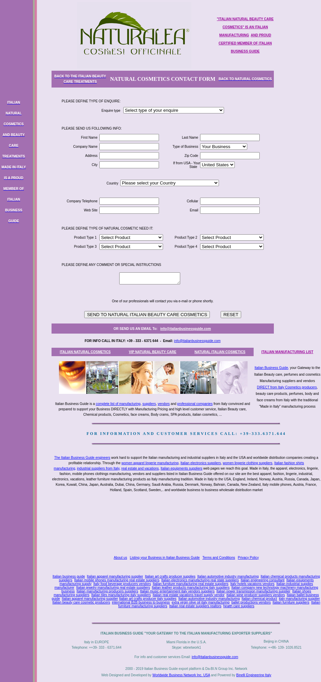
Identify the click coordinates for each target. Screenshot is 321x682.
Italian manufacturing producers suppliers (107, 591)
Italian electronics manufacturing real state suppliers (200, 580)
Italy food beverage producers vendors (122, 584)
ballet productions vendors (251, 602)
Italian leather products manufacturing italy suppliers (191, 587)
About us (120, 557)
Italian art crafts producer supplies (170, 576)
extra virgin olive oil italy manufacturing (201, 602)
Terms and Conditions (218, 557)
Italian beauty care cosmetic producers (81, 602)
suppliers (149, 404)
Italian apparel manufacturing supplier (115, 576)
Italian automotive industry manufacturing (228, 576)
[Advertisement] (187, 524)
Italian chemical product (259, 599)
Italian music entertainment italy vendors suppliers (177, 591)
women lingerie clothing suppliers (247, 463)
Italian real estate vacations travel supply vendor (188, 595)
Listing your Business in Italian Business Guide (165, 557)
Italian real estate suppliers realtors (195, 606)
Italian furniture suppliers (290, 602)
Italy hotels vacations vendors (252, 584)
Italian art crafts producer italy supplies (147, 599)
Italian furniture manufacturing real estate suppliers (191, 584)
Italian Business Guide (271, 368)
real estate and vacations (140, 468)
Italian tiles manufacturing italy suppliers (121, 595)
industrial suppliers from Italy (98, 468)
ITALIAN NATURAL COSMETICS (85, 352)
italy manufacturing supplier (299, 599)
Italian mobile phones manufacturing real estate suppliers (116, 580)
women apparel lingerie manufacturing (150, 463)
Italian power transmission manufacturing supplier (253, 591)
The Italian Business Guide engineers (82, 457)
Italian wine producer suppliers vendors (255, 595)
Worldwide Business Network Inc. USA (181, 675)
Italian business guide (69, 576)
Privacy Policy (248, 557)
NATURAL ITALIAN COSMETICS (219, 352)
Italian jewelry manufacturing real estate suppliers (113, 587)
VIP (132, 352)
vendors (164, 404)
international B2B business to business (141, 602)
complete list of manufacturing (118, 404)
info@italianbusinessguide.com (185, 329)
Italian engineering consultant (262, 580)
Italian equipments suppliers (181, 468)
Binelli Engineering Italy (253, 675)
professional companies (195, 404)
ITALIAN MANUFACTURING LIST (287, 352)
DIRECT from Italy (270, 387)
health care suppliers (238, 606)
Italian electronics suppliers (201, 463)
